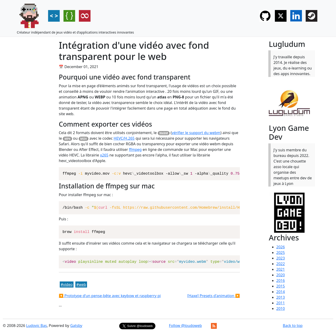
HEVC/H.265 (124, 138)
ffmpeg (135, 149)
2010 (280, 308)
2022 (280, 263)
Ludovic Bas (36, 325)
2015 (280, 286)
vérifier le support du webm (196, 132)
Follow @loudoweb (185, 325)
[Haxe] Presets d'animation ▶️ (213, 295)
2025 (280, 252)
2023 (280, 258)
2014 (280, 291)
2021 (280, 269)
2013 (280, 297)
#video (67, 284)
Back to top (293, 325)
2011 (280, 302)
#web (81, 284)
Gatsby (76, 325)
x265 (104, 155)
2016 (280, 280)
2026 (280, 247)
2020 (280, 275)
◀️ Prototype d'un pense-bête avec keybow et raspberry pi (110, 295)
